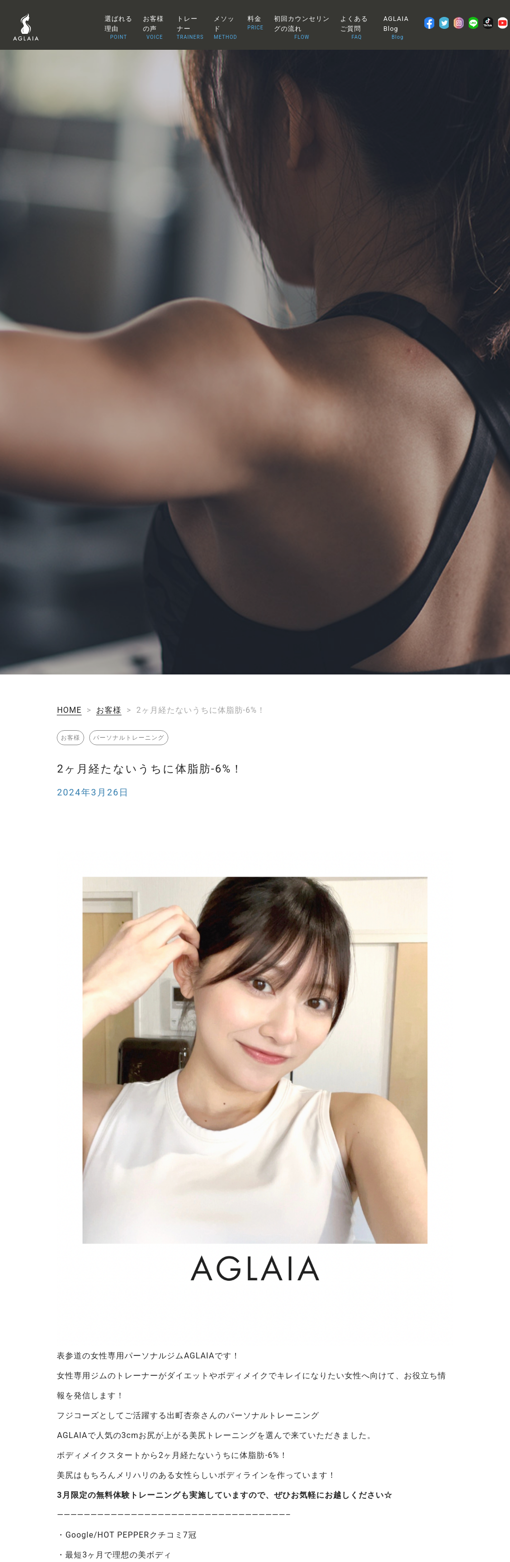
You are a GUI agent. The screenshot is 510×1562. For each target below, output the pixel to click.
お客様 (109, 710)
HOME (69, 710)
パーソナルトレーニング (128, 737)
